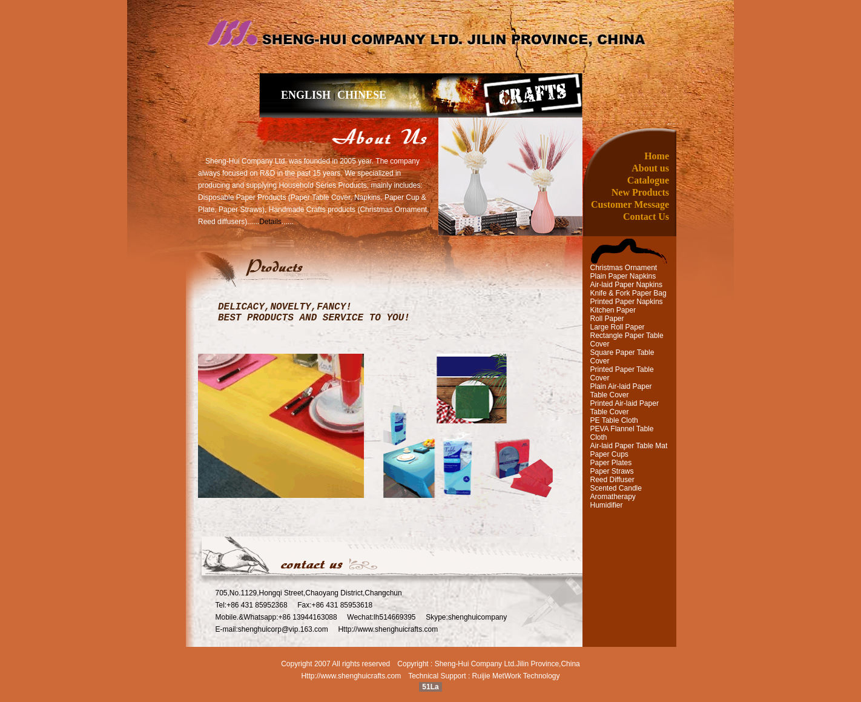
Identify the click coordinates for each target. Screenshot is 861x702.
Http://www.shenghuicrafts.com (351, 676)
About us (650, 168)
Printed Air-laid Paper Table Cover (624, 407)
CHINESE (361, 95)
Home (656, 156)
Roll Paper (607, 318)
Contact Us (646, 216)
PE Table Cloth (614, 420)
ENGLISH (307, 95)
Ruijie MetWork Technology (516, 676)
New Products (640, 192)
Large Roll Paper (617, 327)
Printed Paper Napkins (626, 301)
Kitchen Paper (613, 310)
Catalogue (648, 180)
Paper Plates (611, 463)
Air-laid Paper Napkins (626, 284)
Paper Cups (609, 454)
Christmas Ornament (624, 267)
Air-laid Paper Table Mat (629, 446)
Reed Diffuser (612, 479)
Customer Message (630, 204)
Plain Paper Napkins (623, 276)
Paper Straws (612, 471)
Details (270, 221)
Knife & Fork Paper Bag (628, 293)
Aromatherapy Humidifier (613, 500)
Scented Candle (616, 488)
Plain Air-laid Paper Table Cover (621, 390)
